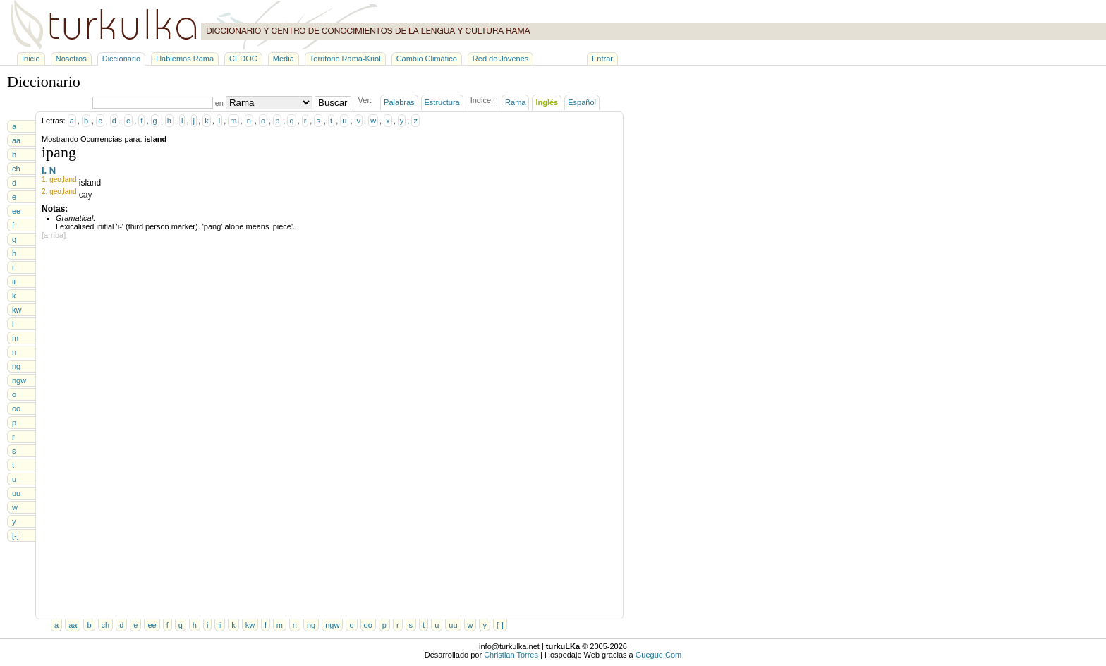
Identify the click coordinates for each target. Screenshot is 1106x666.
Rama (515, 102)
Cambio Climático (426, 58)
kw (16, 309)
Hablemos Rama (185, 58)
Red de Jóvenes (501, 58)
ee (16, 211)
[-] (15, 535)
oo (16, 408)
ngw (19, 380)
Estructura (442, 102)
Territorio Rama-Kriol (345, 58)
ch (16, 168)
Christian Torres (511, 654)
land (70, 179)
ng (16, 366)
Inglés (546, 102)
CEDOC (243, 58)
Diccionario (121, 58)
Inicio (31, 58)
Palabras (399, 102)
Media (283, 58)
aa (16, 140)
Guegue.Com (658, 654)
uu (16, 493)
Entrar (602, 58)
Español (582, 102)
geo (55, 179)
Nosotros (71, 58)
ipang (59, 152)
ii (14, 281)
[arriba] (54, 235)
